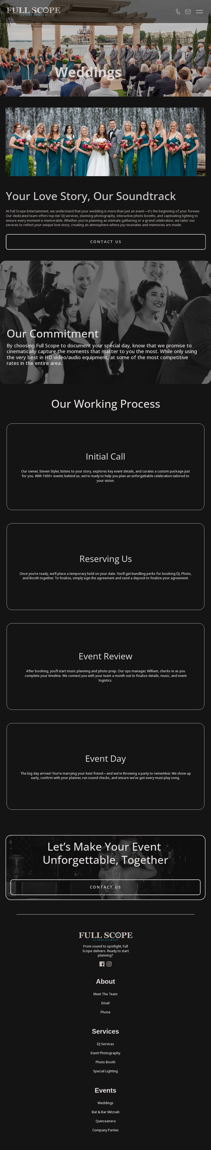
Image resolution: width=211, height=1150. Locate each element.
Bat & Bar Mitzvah (106, 1112)
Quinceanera (106, 1121)
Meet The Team (105, 994)
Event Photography (105, 1053)
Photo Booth (105, 1062)
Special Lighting (105, 1071)
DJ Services (105, 1044)
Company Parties (105, 1130)
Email (105, 1003)
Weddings (105, 1103)
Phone (105, 1012)
